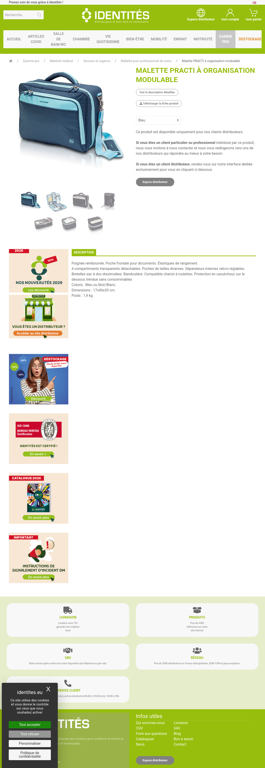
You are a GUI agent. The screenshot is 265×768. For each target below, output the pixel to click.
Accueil (14, 39)
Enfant (180, 39)
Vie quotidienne (108, 39)
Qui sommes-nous (150, 723)
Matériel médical (61, 61)
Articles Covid (36, 39)
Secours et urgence (97, 61)
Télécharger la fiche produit (159, 103)
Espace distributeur (155, 182)
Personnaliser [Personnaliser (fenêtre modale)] (30, 743)
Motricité (203, 39)
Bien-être (135, 39)
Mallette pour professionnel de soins (146, 61)
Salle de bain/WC (58, 39)
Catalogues (145, 739)
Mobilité (159, 39)
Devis (140, 744)
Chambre (81, 39)
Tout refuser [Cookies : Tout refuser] (29, 734)
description (84, 252)
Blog (177, 733)
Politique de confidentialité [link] (30, 754)
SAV (177, 728)
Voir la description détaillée (157, 92)
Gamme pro (225, 39)
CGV (139, 728)
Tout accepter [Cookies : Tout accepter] (30, 725)
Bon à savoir (183, 739)
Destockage (250, 39)
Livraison (181, 723)
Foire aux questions (151, 733)
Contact (180, 744)
